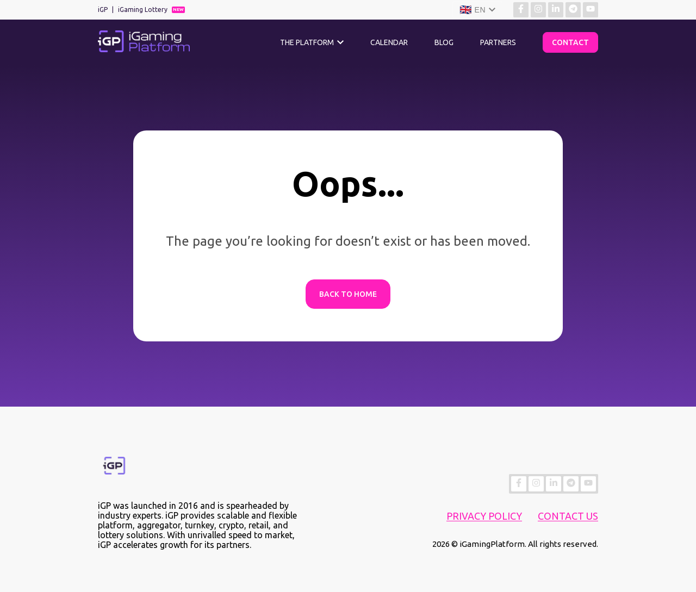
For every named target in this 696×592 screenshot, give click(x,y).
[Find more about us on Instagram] (538, 9)
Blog (443, 42)
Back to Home (348, 294)
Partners (498, 42)
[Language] (477, 9)
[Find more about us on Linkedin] (555, 9)
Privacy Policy (484, 515)
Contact (570, 42)
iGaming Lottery (142, 9)
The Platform (307, 42)
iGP (103, 9)
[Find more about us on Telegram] (573, 9)
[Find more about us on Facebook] (521, 9)
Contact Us (568, 515)
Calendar (389, 42)
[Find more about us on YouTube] (590, 9)
